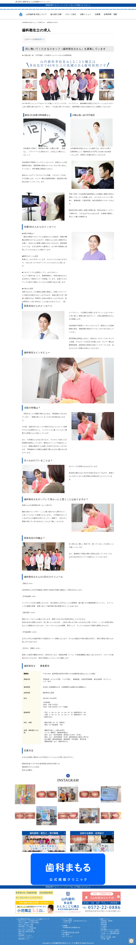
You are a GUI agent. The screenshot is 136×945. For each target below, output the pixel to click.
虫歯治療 (104, 922)
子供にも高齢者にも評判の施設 (29, 922)
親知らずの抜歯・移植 (108, 937)
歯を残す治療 (56, 14)
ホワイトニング (106, 935)
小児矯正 (104, 928)
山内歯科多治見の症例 (70, 932)
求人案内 (65, 934)
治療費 (64, 925)
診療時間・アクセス (25, 935)
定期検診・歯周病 (107, 921)
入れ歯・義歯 (105, 939)
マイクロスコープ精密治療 (27, 928)
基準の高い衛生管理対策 (27, 931)
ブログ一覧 (67, 922)
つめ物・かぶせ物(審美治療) (110, 933)
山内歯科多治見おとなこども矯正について (33, 919)
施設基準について (24, 939)
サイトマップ (67, 936)
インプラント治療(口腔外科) (110, 931)
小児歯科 (104, 926)
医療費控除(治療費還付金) (71, 927)
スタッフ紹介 (67, 919)
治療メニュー (105, 919)
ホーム (64, 930)
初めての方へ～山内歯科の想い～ (29, 921)
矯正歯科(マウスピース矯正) (110, 930)
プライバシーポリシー (26, 937)
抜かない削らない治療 (26, 924)
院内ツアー (22, 933)
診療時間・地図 (110, 14)
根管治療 (104, 924)
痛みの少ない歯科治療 (26, 930)
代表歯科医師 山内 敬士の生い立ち (75, 921)
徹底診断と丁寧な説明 (26, 926)
